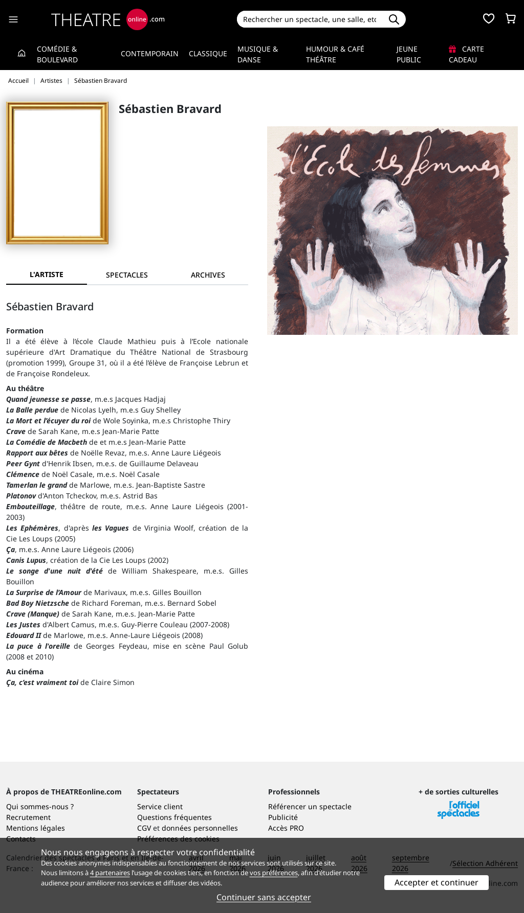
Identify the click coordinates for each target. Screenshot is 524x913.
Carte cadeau (466, 54)
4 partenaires (110, 872)
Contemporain (150, 53)
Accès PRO (286, 828)
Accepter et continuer (436, 882)
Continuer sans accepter (263, 897)
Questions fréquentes (174, 817)
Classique (208, 53)
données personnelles (200, 828)
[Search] (310, 19)
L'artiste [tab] (46, 274)
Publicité (283, 817)
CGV (144, 828)
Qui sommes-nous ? (40, 806)
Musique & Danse (257, 54)
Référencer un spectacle (310, 806)
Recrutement (28, 817)
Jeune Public (409, 54)
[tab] (127, 274)
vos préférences (274, 872)
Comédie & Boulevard (57, 54)
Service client (160, 806)
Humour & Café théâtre (335, 54)
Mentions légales (35, 828)
